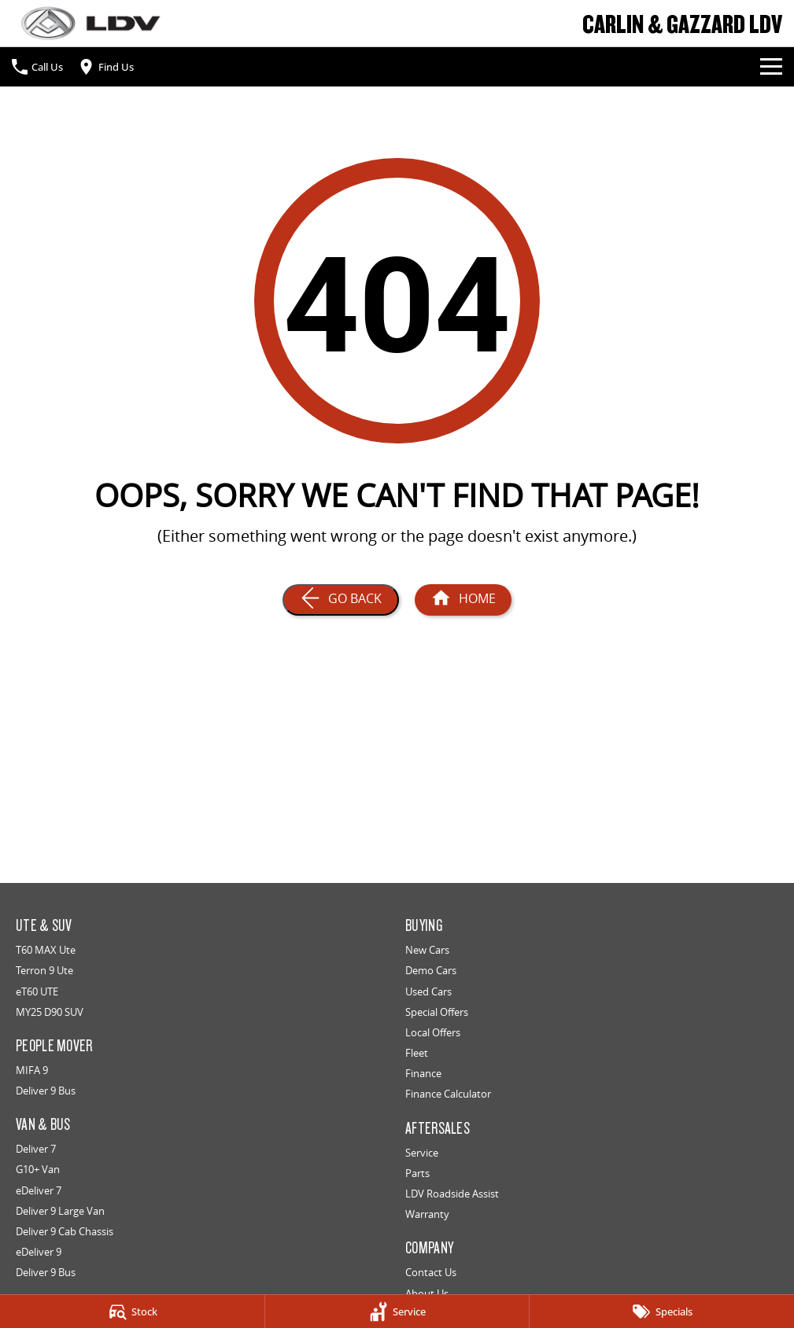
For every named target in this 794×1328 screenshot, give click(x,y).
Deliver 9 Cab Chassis (64, 1231)
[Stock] (132, 1311)
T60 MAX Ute (46, 950)
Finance (423, 1073)
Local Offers (432, 1032)
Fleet (416, 1053)
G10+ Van (38, 1169)
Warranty (427, 1214)
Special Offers (436, 1012)
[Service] (397, 1311)
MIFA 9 (32, 1070)
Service (421, 1153)
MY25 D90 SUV (49, 1012)
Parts (417, 1173)
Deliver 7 (36, 1149)
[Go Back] (341, 600)
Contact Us (430, 1272)
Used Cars (428, 991)
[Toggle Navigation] (771, 66)
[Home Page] (90, 23)
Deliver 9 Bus (46, 1090)
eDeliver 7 (38, 1190)
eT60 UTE (37, 991)
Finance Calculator (448, 1094)
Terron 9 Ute (44, 970)
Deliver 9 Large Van (60, 1211)
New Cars (427, 950)
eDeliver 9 (38, 1252)
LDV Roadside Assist (452, 1193)
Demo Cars (430, 970)
